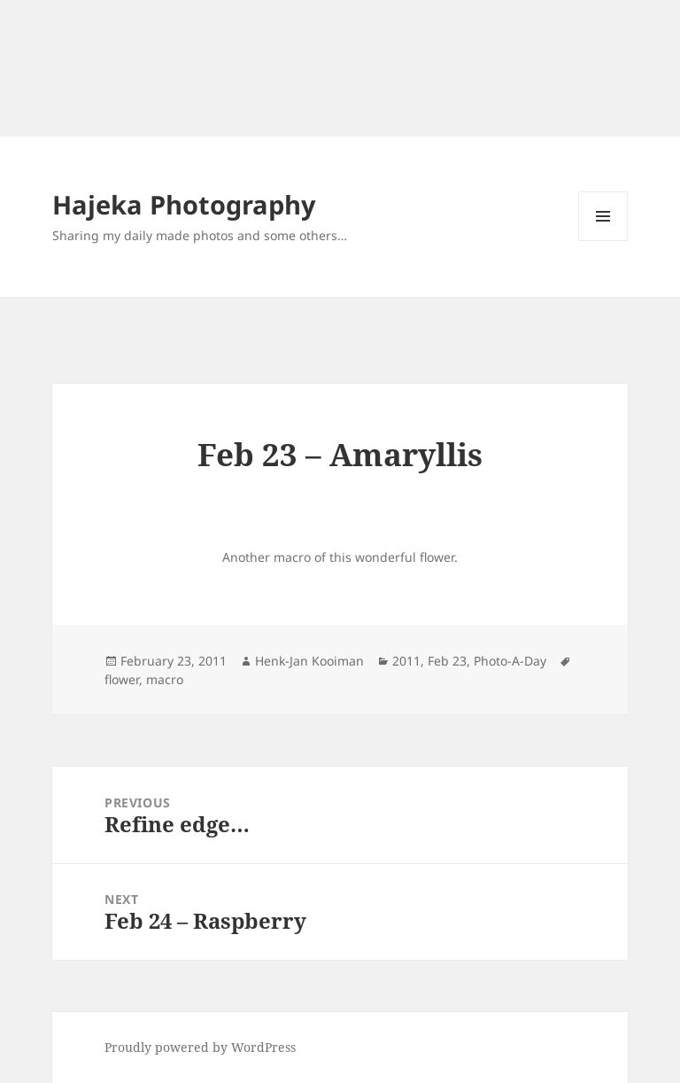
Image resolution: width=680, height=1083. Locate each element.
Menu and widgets (603, 240)
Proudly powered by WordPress (200, 1047)
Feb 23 (447, 660)
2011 (406, 660)
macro (164, 679)
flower (121, 679)
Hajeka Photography (184, 204)
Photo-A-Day (510, 660)
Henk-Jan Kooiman (309, 660)
